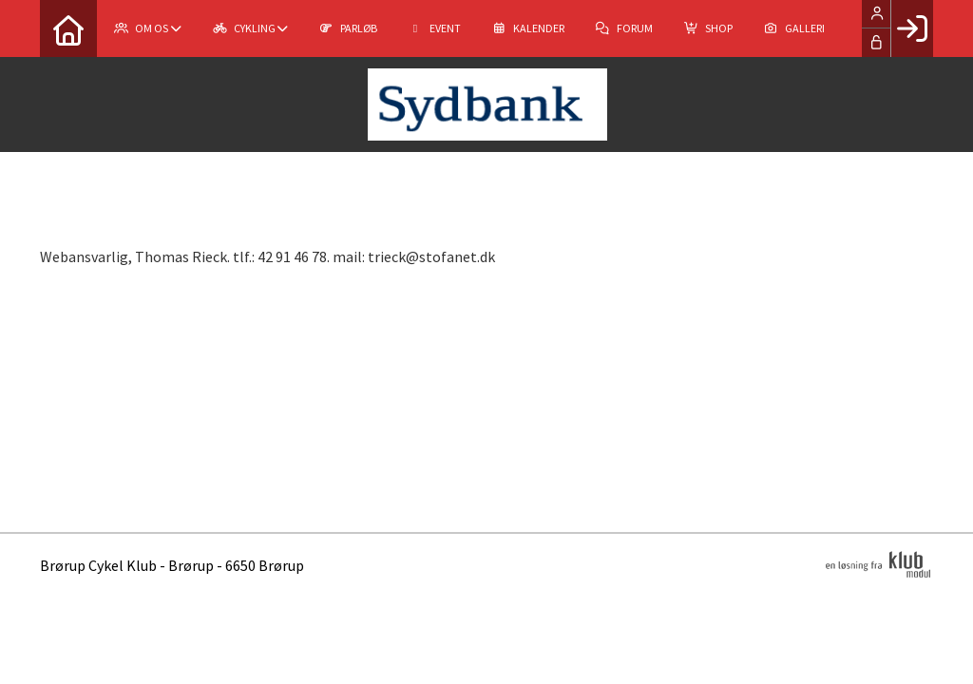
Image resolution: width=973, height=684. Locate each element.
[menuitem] (68, 28)
